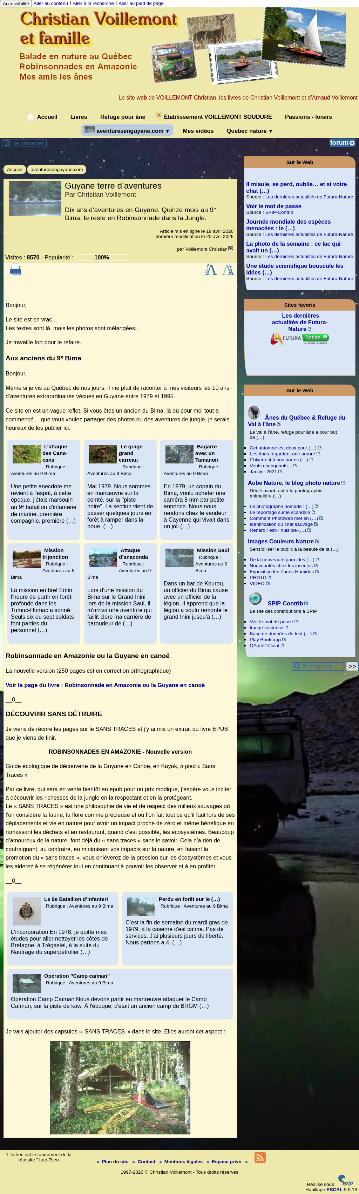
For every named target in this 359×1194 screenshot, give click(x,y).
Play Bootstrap (265, 639)
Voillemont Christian (206, 249)
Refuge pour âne (121, 117)
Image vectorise (266, 627)
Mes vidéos (197, 131)
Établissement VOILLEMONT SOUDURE (213, 116)
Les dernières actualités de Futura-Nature (309, 196)
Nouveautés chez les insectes (281, 565)
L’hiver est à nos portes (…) (279, 459)
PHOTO (258, 577)
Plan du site (113, 1161)
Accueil (42, 117)
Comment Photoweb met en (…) (284, 518)
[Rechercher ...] (318, 666)
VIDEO (257, 583)
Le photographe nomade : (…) (281, 506)
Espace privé (225, 1161)
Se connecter (28, 143)
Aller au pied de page (140, 3)
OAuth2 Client (264, 645)
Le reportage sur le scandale (280, 512)
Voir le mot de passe (273, 206)
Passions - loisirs (307, 117)
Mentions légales (182, 1161)
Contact (144, 1161)
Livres (77, 117)
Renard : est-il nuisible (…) (278, 530)
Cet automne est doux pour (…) (283, 447)
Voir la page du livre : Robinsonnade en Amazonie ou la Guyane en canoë (105, 685)
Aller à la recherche (93, 3)
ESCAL (334, 1189)
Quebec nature (248, 131)
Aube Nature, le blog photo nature (294, 483)
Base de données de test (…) (281, 633)
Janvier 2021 (263, 471)
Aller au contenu (51, 3)
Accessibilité (16, 3)
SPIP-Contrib (279, 212)
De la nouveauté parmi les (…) (282, 559)
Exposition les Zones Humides (282, 571)
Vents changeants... (270, 465)
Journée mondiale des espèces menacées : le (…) (288, 224)
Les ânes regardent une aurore (282, 453)
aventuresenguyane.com (127, 130)
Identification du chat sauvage (281, 524)
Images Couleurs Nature (281, 541)
